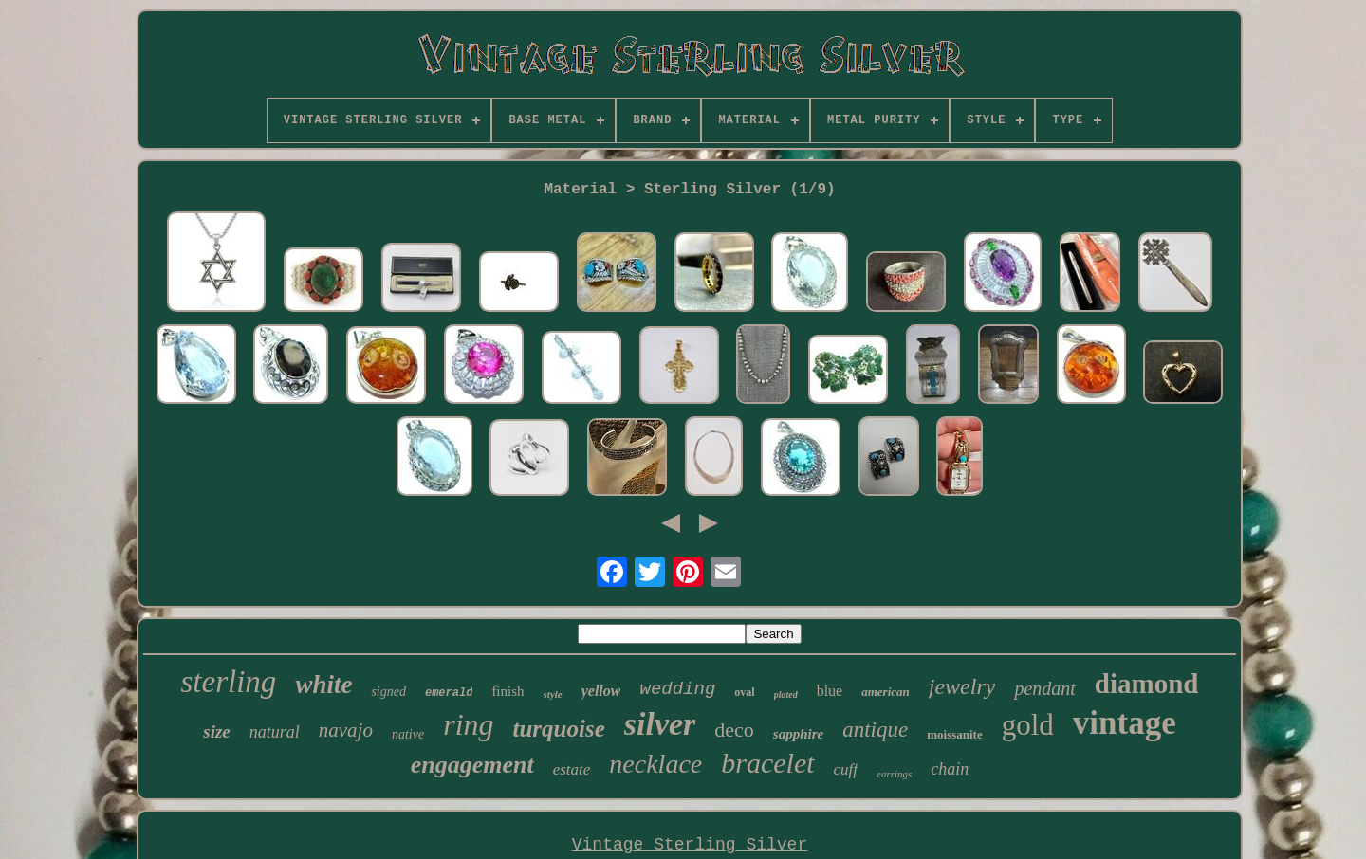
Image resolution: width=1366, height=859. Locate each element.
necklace (655, 763)
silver (660, 723)
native (408, 734)
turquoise (559, 728)
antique (875, 729)
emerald (448, 693)
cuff (846, 769)
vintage (1124, 722)
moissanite (955, 734)
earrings (894, 773)
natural (274, 731)
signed (388, 692)
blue (830, 691)
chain (950, 768)
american (885, 692)
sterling (229, 682)
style (553, 694)
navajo (346, 730)
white (323, 684)
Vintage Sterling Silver (689, 844)
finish (507, 691)
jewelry (962, 686)
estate (572, 769)
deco (734, 729)
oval (744, 692)
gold (1028, 724)
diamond (1147, 683)
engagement (472, 764)
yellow (601, 691)
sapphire (798, 733)
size (217, 731)
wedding (677, 689)
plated (786, 694)
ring (468, 724)
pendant (1044, 688)
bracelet (767, 762)
